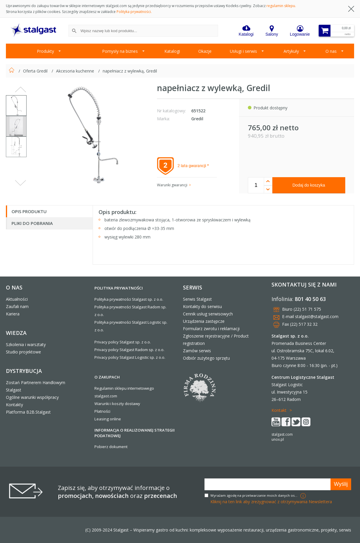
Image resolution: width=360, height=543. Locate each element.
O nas (331, 51)
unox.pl (277, 439)
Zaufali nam (17, 306)
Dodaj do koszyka (308, 185)
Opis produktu (29, 211)
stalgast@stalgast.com (316, 316)
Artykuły (291, 51)
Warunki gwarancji (172, 184)
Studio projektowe (23, 352)
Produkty (45, 51)
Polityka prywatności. (134, 11)
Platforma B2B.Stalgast (28, 412)
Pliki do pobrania (32, 223)
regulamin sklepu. (281, 5)
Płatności (102, 411)
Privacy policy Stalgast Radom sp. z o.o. (129, 349)
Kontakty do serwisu (202, 306)
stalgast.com (282, 434)
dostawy (132, 403)
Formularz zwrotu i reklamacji (211, 328)
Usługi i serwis (243, 51)
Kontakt (279, 410)
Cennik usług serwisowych (208, 314)
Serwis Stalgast (197, 299)
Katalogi (172, 51)
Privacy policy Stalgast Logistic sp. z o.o (129, 357)
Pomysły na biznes (120, 51)
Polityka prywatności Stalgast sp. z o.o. (128, 299)
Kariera (12, 314)
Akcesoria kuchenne (75, 71)
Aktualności (17, 299)
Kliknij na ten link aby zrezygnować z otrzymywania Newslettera (271, 501)
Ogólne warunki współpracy (32, 397)
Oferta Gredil (36, 71)
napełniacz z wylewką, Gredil (130, 71)
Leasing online (107, 419)
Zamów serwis (197, 350)
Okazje (205, 51)
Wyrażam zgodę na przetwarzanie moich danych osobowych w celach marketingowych (254, 495)
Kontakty (14, 404)
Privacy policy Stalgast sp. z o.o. (122, 342)
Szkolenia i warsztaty (26, 344)
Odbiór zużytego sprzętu (206, 358)
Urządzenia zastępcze (204, 321)
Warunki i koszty (109, 403)
